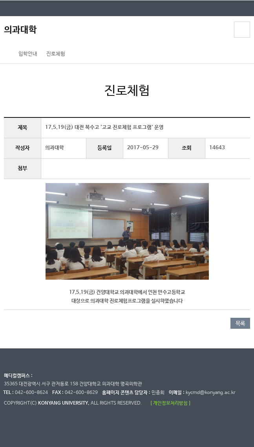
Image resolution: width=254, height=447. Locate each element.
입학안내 (27, 54)
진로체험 (55, 54)
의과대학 (20, 30)
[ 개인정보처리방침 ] (170, 403)
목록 (240, 324)
